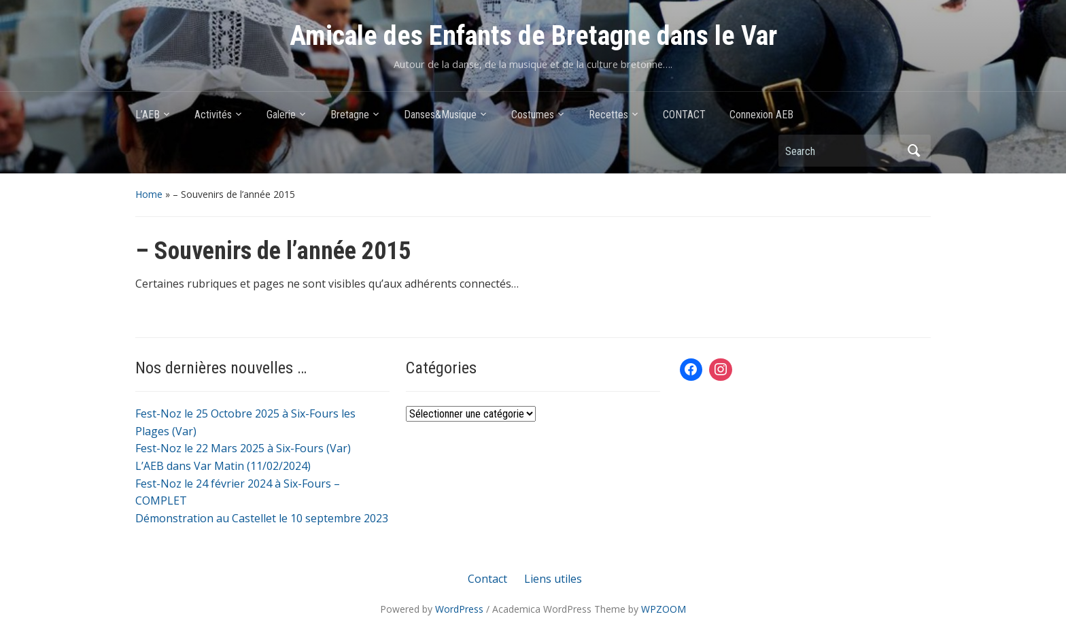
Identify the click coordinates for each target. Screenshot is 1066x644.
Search (914, 151)
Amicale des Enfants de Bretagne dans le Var (533, 36)
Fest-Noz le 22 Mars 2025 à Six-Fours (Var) (243, 448)
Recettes (608, 114)
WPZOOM (663, 609)
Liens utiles (553, 578)
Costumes (532, 114)
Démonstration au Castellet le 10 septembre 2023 (261, 518)
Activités (213, 114)
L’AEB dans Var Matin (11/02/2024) (223, 465)
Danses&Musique (440, 114)
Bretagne (349, 114)
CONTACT (684, 114)
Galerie (281, 114)
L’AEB (147, 114)
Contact (487, 578)
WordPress (459, 609)
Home (148, 194)
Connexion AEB (761, 114)
